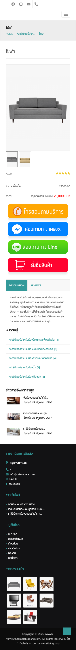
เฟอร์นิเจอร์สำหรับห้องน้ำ (24, 367)
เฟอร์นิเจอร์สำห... (26, 34)
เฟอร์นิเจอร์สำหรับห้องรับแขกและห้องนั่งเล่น (34, 340)
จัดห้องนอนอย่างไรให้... (35, 398)
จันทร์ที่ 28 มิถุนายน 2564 (37, 402)
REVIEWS (36, 285)
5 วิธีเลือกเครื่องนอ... (34, 429)
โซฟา (42, 34)
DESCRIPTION (16, 285)
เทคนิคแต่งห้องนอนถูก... (35, 413)
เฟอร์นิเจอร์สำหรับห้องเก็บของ (27, 377)
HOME (9, 34)
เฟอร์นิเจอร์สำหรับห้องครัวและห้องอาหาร (32, 358)
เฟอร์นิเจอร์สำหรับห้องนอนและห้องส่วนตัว (33, 349)
